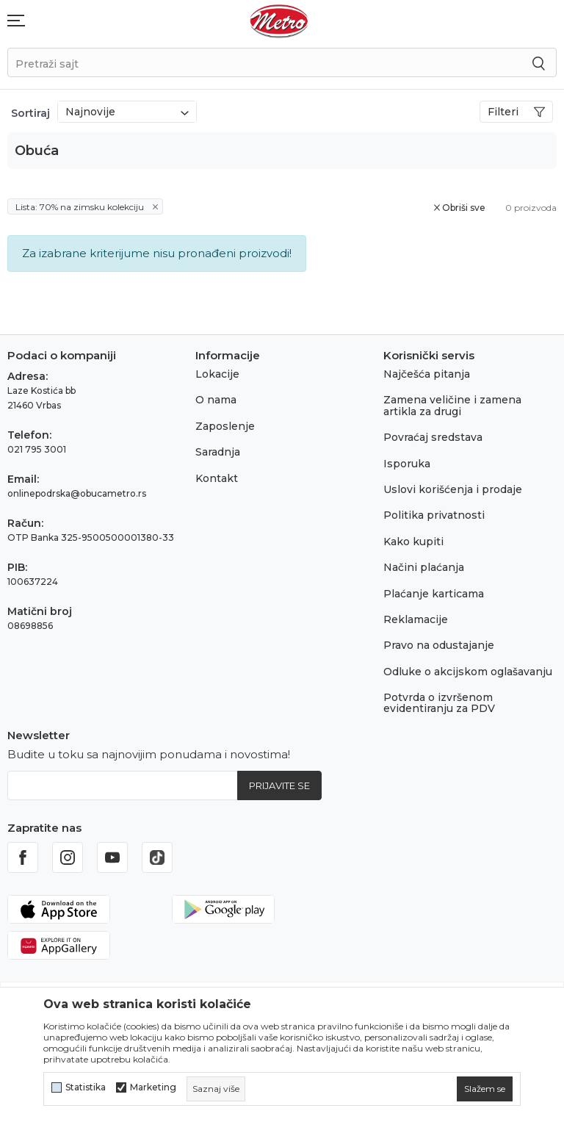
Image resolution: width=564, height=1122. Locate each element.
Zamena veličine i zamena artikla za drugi (452, 405)
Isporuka (406, 463)
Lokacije (217, 374)
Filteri (516, 111)
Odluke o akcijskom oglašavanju (467, 671)
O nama (215, 399)
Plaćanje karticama (433, 593)
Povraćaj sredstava (432, 437)
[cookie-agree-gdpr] (485, 1088)
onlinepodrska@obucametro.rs (76, 493)
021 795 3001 (36, 449)
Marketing (153, 1087)
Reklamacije (415, 619)
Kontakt (216, 478)
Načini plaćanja (423, 567)
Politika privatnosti (434, 515)
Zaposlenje (225, 426)
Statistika (85, 1087)
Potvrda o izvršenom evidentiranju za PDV (439, 703)
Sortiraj (30, 113)
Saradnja (217, 451)
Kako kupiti (413, 541)
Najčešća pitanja (426, 374)
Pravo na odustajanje (438, 645)
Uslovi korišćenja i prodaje (452, 489)
